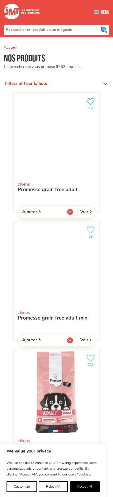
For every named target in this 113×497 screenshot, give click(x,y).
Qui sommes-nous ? (26, 338)
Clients (12, 351)
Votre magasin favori (21, 255)
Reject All (53, 486)
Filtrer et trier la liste (26, 78)
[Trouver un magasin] (101, 149)
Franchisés (16, 365)
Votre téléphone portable (25, 225)
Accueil (10, 47)
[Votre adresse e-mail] (56, 212)
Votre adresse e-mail (21, 203)
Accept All (84, 486)
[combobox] (56, 30)
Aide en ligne (19, 378)
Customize (22, 486)
